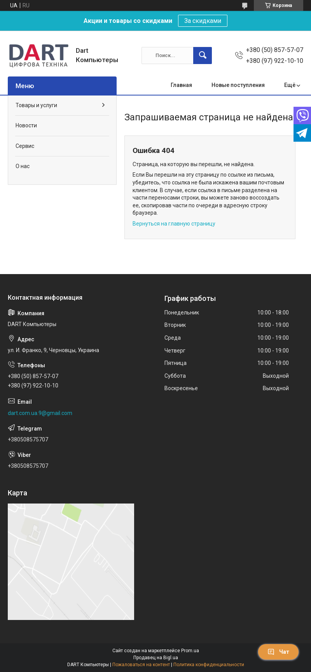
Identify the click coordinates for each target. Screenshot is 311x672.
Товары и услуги (36, 105)
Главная (181, 85)
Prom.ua (190, 650)
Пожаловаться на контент (141, 664)
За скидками (202, 20)
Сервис (25, 146)
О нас (23, 166)
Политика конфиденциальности (208, 664)
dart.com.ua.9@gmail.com (40, 413)
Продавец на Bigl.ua (155, 657)
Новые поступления (238, 85)
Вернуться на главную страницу (174, 224)
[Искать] (202, 55)
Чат (278, 651)
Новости (26, 125)
